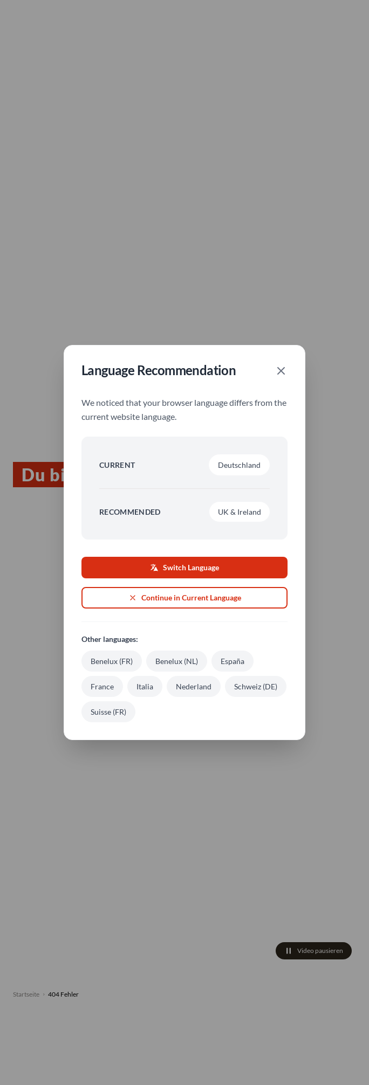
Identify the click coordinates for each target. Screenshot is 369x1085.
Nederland (193, 686)
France (102, 686)
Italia (144, 686)
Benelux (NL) (176, 661)
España (232, 661)
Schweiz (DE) (255, 686)
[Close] (281, 370)
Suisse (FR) (108, 711)
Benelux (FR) (112, 661)
